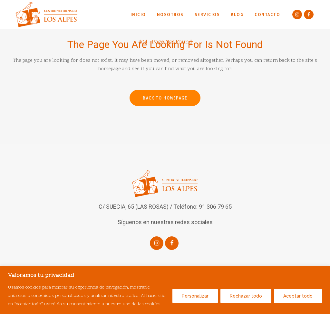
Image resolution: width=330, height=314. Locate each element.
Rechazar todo (246, 296)
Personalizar (195, 296)
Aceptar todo (298, 296)
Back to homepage (165, 97)
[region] (165, 290)
